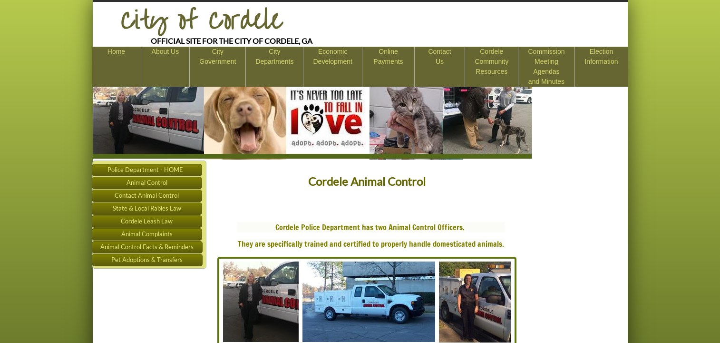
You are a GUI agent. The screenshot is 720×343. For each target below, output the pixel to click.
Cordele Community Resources (491, 61)
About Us (165, 51)
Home (116, 51)
